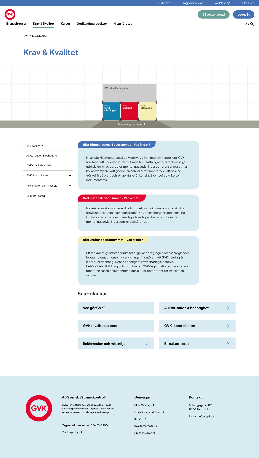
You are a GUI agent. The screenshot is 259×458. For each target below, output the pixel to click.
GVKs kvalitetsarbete (38, 165)
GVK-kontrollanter (37, 175)
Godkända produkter (92, 23)
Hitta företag (122, 23)
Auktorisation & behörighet (42, 155)
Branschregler (16, 23)
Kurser (65, 23)
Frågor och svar (192, 3)
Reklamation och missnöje (41, 185)
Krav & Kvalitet (43, 23)
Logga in (244, 14)
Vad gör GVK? (34, 145)
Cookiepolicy (70, 432)
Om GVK (248, 3)
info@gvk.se (206, 416)
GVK (25, 35)
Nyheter (164, 3)
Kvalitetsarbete (144, 425)
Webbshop (222, 3)
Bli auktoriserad (213, 14)
